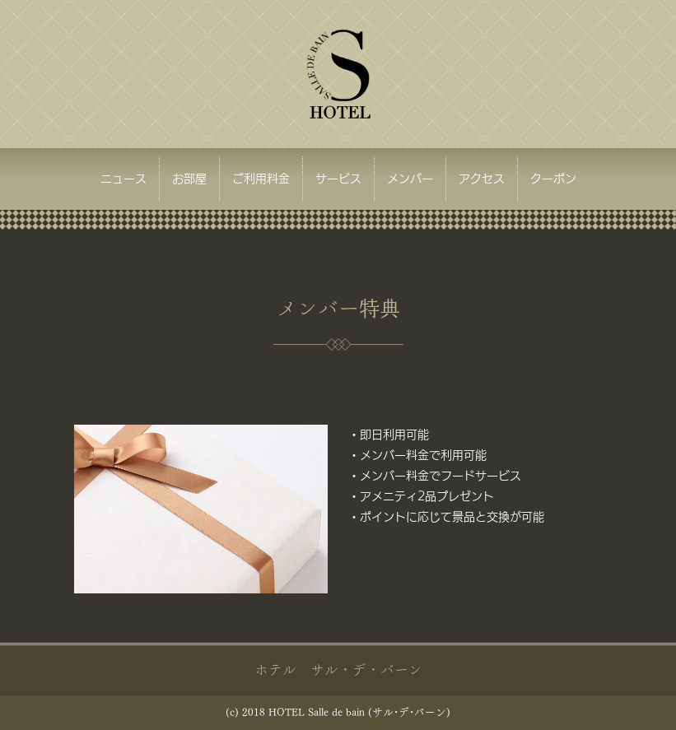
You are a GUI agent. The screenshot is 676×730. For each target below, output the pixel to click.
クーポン (553, 178)
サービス (338, 178)
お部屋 (189, 178)
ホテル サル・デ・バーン (338, 670)
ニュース (123, 178)
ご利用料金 (261, 178)
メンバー (410, 178)
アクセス (482, 178)
